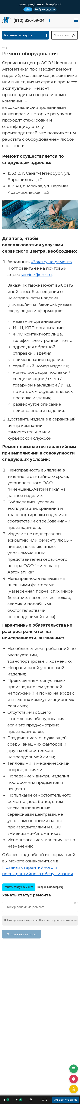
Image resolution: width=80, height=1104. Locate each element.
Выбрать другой (45, 9)
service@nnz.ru (36, 274)
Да (28, 9)
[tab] (18, 887)
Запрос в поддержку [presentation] (50, 887)
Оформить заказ (65, 1099)
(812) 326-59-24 (28, 20)
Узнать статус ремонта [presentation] (18, 887)
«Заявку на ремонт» (51, 261)
